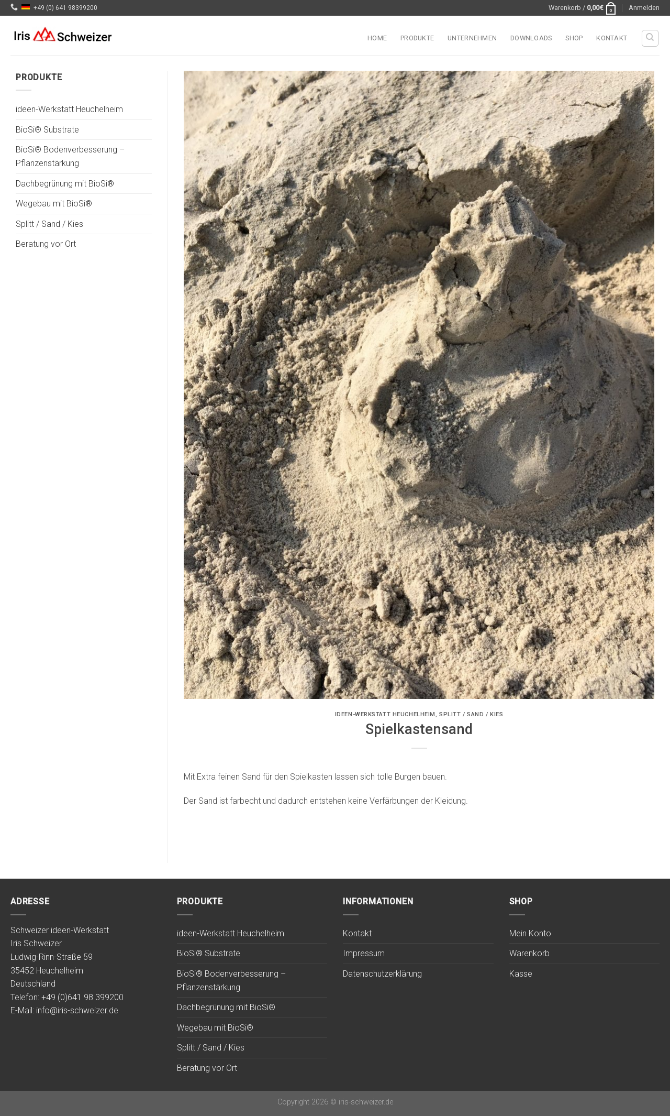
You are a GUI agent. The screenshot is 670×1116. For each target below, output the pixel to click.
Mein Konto (530, 933)
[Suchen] (650, 38)
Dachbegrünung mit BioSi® (65, 184)
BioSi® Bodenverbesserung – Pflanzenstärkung (70, 157)
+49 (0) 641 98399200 (65, 8)
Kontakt (611, 38)
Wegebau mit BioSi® (54, 204)
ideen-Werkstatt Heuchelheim (69, 110)
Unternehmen (472, 38)
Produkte (417, 38)
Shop (574, 38)
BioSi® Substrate (47, 130)
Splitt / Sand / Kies (49, 224)
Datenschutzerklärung (382, 974)
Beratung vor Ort (46, 244)
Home (377, 38)
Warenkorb (529, 953)
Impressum (364, 953)
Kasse (520, 974)
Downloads (531, 38)
